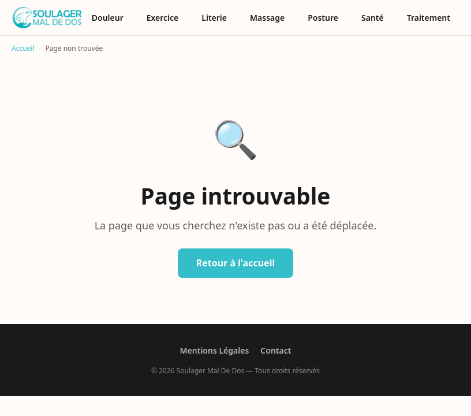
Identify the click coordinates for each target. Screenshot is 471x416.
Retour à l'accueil (235, 263)
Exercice (163, 17)
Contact (275, 350)
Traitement (428, 17)
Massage (267, 17)
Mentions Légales (214, 350)
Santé (372, 17)
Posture (323, 17)
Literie (214, 17)
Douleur (108, 17)
